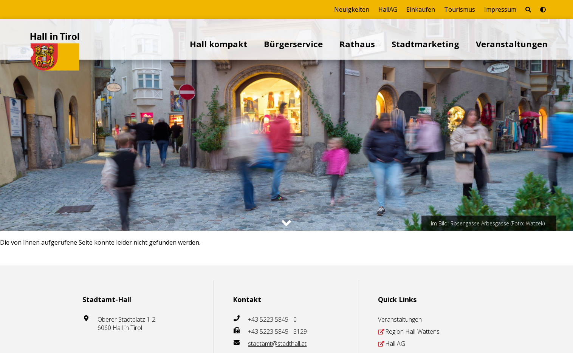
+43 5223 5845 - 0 (272, 319)
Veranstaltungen (512, 43)
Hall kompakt (218, 43)
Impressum (500, 9)
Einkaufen (420, 9)
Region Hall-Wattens (412, 331)
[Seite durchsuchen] (528, 9)
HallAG (387, 9)
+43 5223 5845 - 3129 (277, 331)
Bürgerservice (293, 43)
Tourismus (459, 9)
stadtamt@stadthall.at (277, 343)
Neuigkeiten (351, 9)
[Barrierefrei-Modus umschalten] (543, 9)
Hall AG (395, 343)
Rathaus (357, 43)
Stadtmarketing (425, 43)
